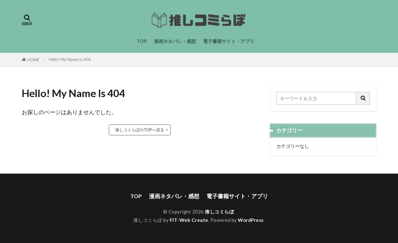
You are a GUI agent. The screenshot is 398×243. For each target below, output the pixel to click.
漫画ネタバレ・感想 (175, 41)
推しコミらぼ (219, 211)
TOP (142, 41)
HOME (33, 59)
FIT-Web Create (189, 220)
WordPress (251, 220)
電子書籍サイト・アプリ (228, 41)
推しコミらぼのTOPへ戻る (139, 129)
